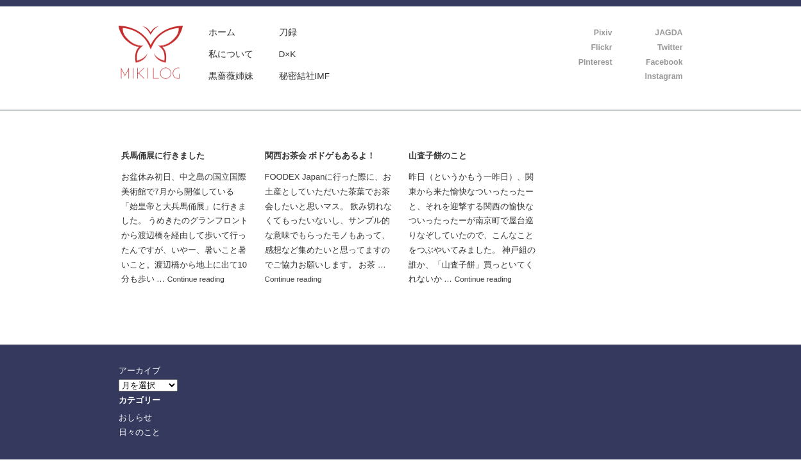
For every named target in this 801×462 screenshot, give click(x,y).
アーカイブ (139, 370)
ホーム (221, 32)
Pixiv (603, 32)
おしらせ (135, 417)
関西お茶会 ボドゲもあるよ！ (320, 155)
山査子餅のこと (438, 155)
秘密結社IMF (304, 76)
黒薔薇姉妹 (230, 76)
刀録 (288, 32)
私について (230, 54)
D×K (287, 54)
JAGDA (668, 32)
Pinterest (595, 62)
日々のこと (139, 432)
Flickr (601, 47)
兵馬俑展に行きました (163, 155)
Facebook (664, 62)
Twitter (670, 47)
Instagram (664, 76)
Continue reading (195, 279)
